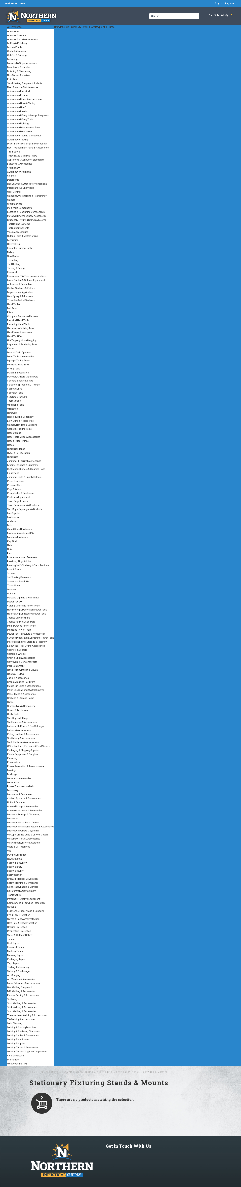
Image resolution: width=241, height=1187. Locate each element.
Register (230, 3)
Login (218, 3)
